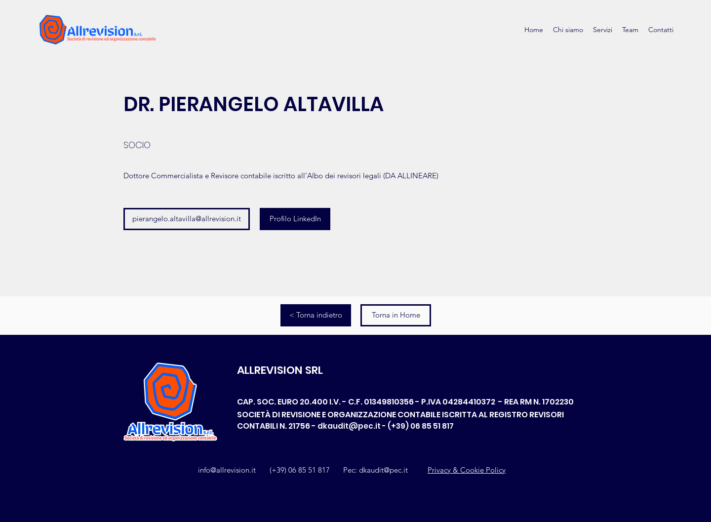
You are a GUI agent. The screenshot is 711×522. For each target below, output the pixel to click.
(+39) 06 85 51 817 (300, 470)
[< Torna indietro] (315, 315)
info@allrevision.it (227, 470)
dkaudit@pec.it (349, 426)
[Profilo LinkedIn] (295, 219)
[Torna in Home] (395, 315)
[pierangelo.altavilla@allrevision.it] (186, 219)
